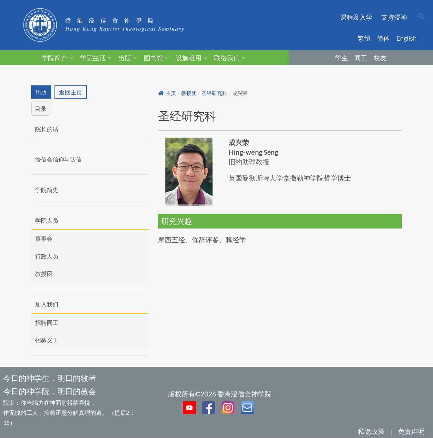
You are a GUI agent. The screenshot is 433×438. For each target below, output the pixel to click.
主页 (167, 93)
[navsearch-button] (421, 17)
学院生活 (95, 58)
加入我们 (46, 304)
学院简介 (57, 58)
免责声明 (411, 431)
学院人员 (46, 220)
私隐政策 (371, 431)
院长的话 (46, 129)
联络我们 (229, 58)
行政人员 (46, 256)
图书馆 (156, 58)
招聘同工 (46, 322)
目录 (40, 108)
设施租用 (191, 58)
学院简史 (46, 190)
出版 (127, 58)
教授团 (44, 273)
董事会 (44, 238)
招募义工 (46, 340)
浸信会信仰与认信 (58, 159)
